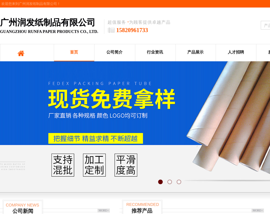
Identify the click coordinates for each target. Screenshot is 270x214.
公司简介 (114, 52)
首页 (74, 52)
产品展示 (195, 52)
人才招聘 (236, 52)
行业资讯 (155, 52)
